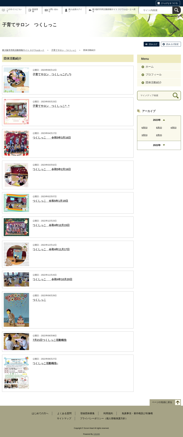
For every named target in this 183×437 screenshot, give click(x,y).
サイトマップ (64, 418)
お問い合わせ (53, 10)
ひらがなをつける (169, 3)
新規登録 (35, 10)
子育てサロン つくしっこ (63, 50)
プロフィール (154, 74)
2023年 (157, 120)
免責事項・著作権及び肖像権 (137, 413)
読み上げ (153, 44)
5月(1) (159, 127)
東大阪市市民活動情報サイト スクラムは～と (23, 50)
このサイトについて (14, 10)
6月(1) (144, 127)
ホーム (150, 66)
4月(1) (173, 127)
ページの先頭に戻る (162, 402)
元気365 (96, 434)
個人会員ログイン (75, 10)
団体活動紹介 (154, 82)
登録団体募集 (87, 413)
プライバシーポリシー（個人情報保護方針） (104, 418)
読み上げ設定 (172, 44)
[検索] (176, 10)
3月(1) (144, 135)
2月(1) (159, 135)
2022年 (157, 145)
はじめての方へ (40, 413)
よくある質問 (64, 413)
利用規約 (108, 413)
